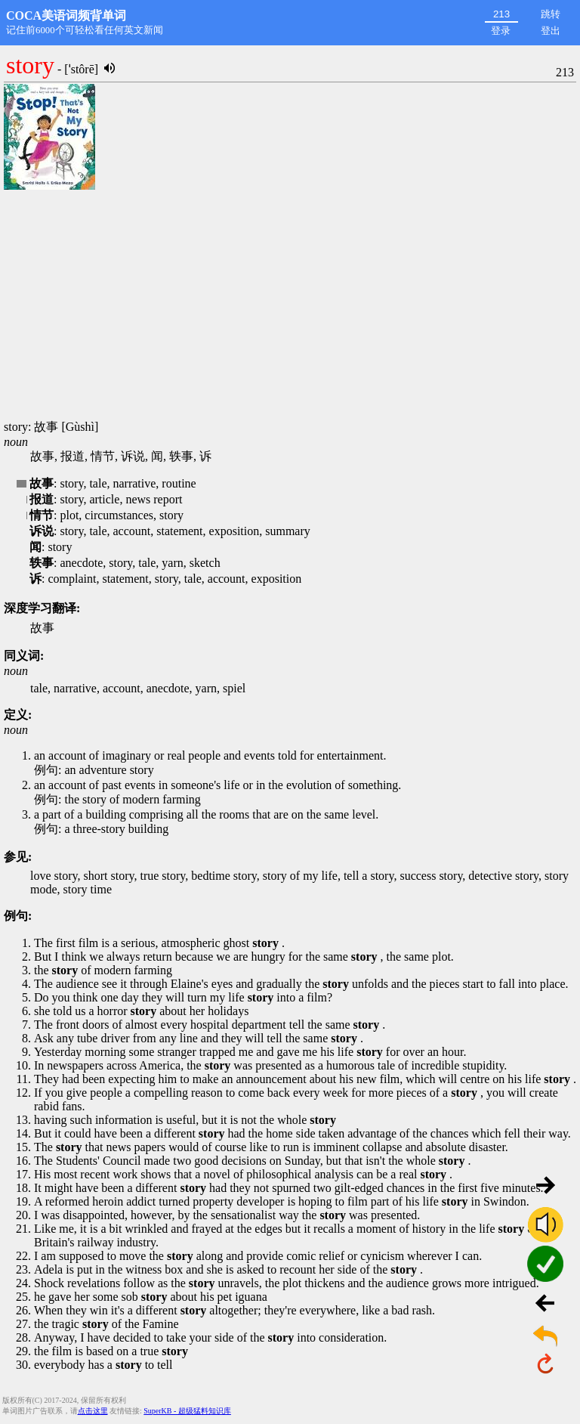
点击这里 (93, 1411)
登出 (550, 30)
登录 (501, 30)
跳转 (550, 14)
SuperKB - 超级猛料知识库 (187, 1411)
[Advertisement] (290, 306)
